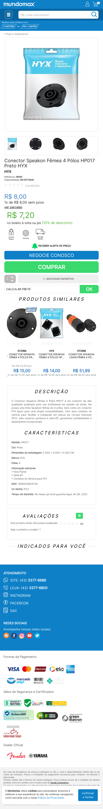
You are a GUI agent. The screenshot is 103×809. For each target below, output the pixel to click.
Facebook (19, 603)
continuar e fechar (88, 795)
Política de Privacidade (51, 797)
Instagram (20, 595)
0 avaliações (32, 185)
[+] (79, 516)
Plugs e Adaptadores (17, 34)
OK (89, 289)
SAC (13, 611)
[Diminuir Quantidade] (12, 281)
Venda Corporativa (59, 782)
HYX (7, 172)
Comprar (51, 267)
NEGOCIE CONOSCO (51, 255)
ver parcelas (13, 207)
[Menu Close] (8, 15)
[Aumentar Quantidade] (12, 277)
